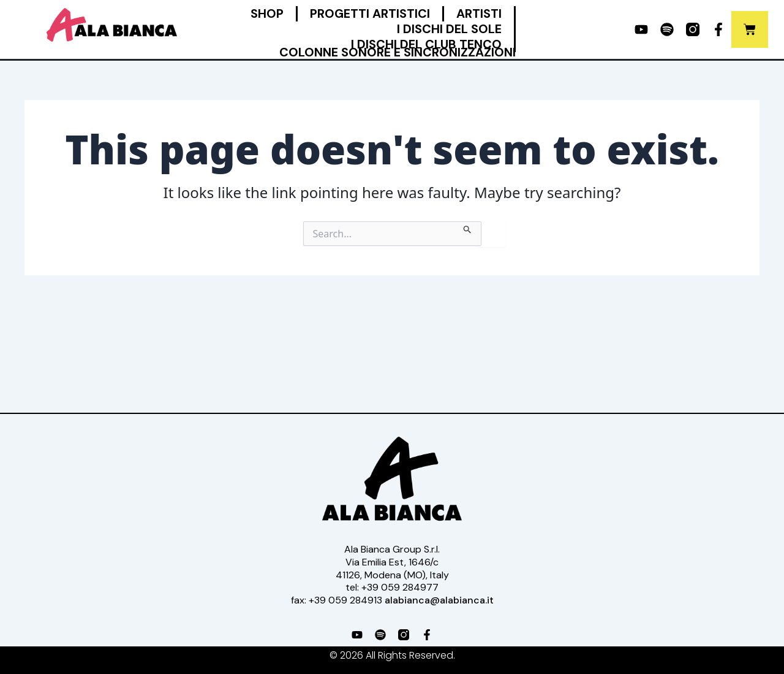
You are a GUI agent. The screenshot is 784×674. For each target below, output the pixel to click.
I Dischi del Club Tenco (426, 44)
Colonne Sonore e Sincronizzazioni (397, 52)
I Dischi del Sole (449, 29)
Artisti (479, 13)
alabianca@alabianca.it (439, 600)
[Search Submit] (467, 227)
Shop (267, 13)
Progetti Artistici (370, 13)
